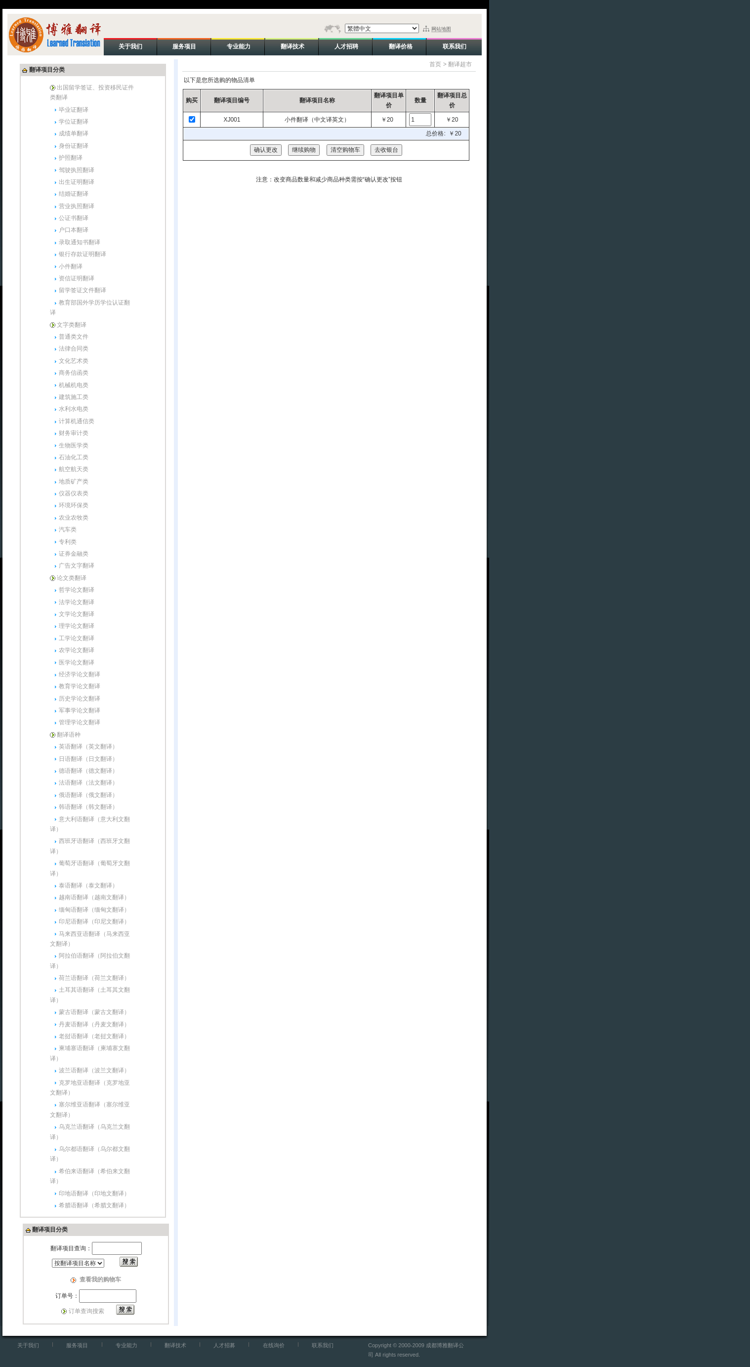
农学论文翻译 (76, 650)
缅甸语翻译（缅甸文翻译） (94, 909)
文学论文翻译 (76, 614)
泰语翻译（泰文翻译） (88, 885)
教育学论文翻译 (79, 686)
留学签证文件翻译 (82, 290)
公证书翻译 (73, 218)
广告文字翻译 (76, 565)
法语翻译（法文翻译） (88, 782)
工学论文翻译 (76, 638)
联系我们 (322, 1345)
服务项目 (77, 1345)
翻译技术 (175, 1345)
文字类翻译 (71, 324)
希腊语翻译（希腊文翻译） (94, 1205)
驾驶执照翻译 (76, 170)
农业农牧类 (73, 517)
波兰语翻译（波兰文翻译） (94, 1070)
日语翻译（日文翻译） (88, 758)
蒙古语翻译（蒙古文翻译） (94, 1012)
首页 (435, 64)
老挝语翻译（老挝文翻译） (94, 1036)
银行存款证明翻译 (82, 254)
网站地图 (441, 29)
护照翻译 (71, 157)
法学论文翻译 (76, 602)
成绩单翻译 (73, 133)
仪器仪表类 (73, 493)
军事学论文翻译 (79, 710)
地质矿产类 (73, 481)
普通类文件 (73, 336)
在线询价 (274, 1345)
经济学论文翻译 (79, 674)
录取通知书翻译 (79, 242)
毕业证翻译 (73, 109)
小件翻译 (71, 266)
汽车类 (68, 529)
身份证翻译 (73, 145)
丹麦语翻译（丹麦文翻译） (94, 1024)
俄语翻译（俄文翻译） (88, 795)
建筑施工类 (73, 397)
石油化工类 (73, 457)
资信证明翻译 (76, 278)
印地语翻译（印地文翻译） (94, 1193)
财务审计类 (73, 433)
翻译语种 (69, 734)
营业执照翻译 (76, 206)
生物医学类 (73, 445)
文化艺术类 (73, 360)
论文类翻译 (71, 577)
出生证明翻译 (76, 181)
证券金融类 (73, 553)
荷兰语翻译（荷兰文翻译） (94, 977)
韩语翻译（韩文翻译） (88, 806)
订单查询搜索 (86, 1311)
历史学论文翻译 (79, 698)
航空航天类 (73, 469)
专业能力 (126, 1345)
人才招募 (224, 1345)
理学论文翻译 (76, 625)
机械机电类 (73, 385)
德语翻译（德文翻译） (88, 770)
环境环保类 (73, 505)
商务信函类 (73, 372)
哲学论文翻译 (76, 589)
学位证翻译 (73, 121)
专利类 (68, 541)
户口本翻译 (73, 229)
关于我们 (28, 1345)
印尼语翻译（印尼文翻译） (94, 921)
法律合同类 (73, 348)
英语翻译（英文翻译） (88, 746)
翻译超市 (460, 64)
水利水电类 (73, 408)
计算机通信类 (76, 421)
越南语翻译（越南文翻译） (94, 897)
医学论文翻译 (76, 662)
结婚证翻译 (73, 193)
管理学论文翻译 (79, 722)
